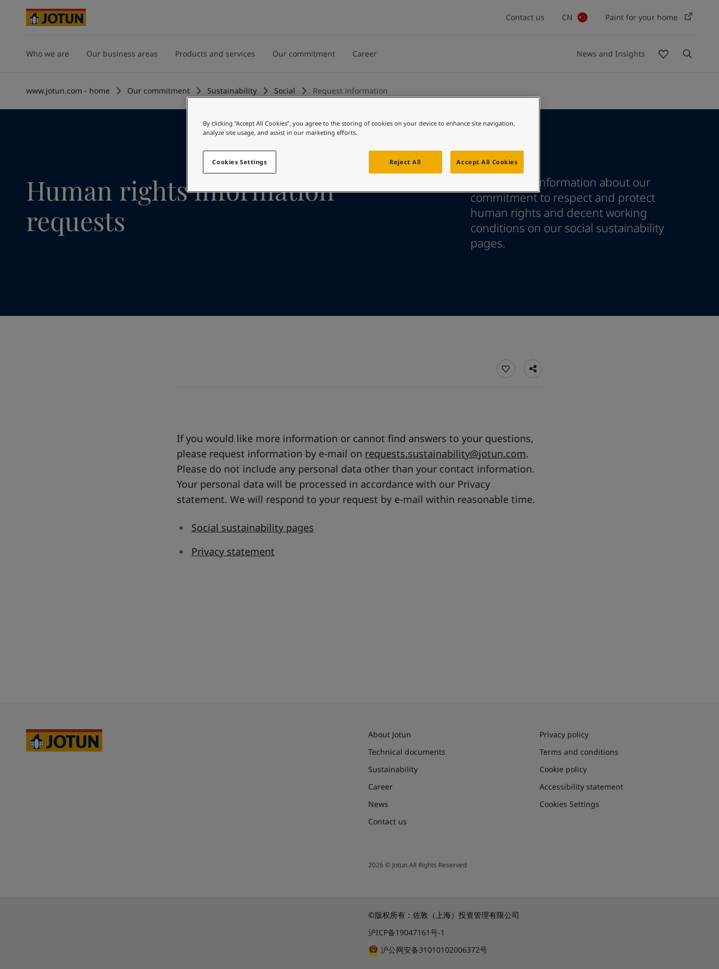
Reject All (405, 162)
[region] (363, 144)
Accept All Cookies (486, 162)
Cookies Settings (239, 162)
